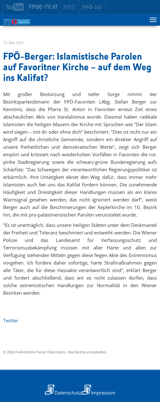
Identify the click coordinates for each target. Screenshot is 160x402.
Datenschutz (67, 392)
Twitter (10, 320)
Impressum (103, 392)
